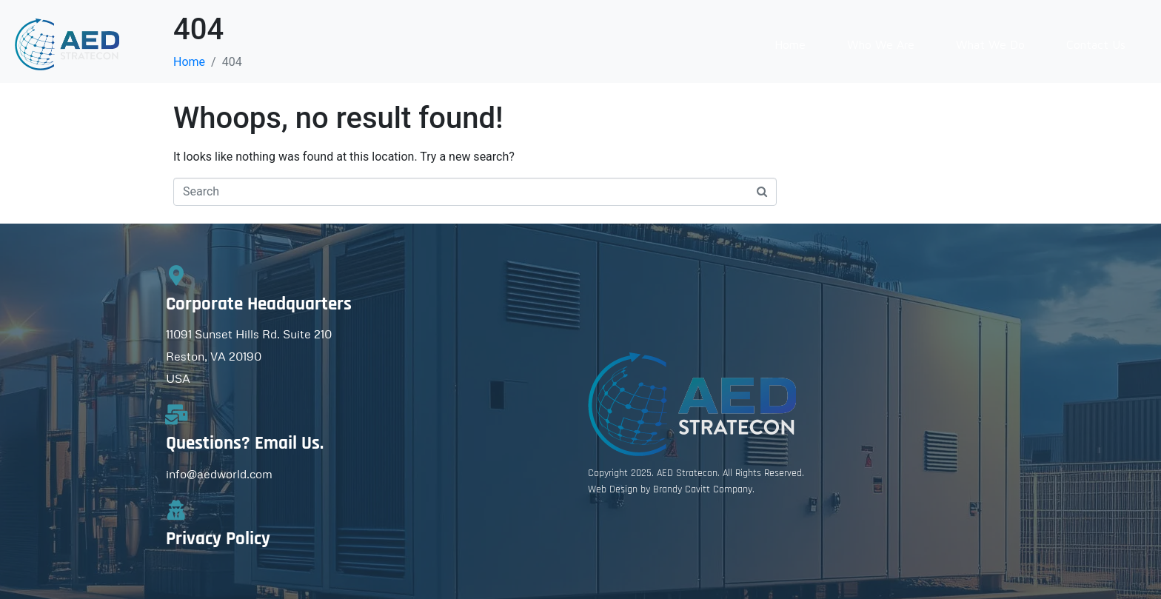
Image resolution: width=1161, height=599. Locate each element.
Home (790, 44)
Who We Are (880, 44)
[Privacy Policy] (176, 510)
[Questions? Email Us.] (176, 414)
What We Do (990, 44)
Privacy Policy (218, 539)
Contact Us (1095, 44)
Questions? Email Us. (245, 443)
